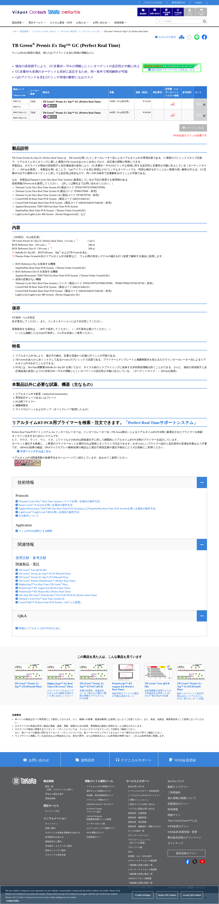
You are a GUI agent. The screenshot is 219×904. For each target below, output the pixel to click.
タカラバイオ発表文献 (55, 855)
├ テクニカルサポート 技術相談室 (143, 791)
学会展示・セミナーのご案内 (58, 846)
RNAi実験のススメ (95, 832)
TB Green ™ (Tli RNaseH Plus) (43, 577)
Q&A (22, 616)
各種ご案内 (50, 828)
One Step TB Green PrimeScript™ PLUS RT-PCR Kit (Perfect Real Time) (58, 595)
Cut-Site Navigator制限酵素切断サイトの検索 (99, 817)
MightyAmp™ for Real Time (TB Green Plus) (43, 584)
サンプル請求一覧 (136, 831)
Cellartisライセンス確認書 (139, 878)
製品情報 (17, 22)
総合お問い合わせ (136, 786)
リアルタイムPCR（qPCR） (44, 31)
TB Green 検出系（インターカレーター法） (81, 31)
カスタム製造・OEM (61, 22)
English (198, 2)
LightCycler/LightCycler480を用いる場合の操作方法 (49, 512)
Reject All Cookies (167, 898)
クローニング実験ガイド (98, 800)
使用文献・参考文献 (31, 558)
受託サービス (36, 22)
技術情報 (119, 22)
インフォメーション (55, 818)
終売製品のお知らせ (54, 837)
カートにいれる (195, 127)
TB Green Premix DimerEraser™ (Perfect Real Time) (47, 580)
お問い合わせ (100, 22)
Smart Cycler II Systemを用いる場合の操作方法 (46, 505)
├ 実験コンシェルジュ (138, 800)
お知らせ (81, 22)
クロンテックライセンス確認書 (142, 869)
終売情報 (173, 809)
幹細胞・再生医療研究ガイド (100, 795)
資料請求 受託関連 (137, 822)
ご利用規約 (174, 792)
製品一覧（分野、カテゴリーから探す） (59, 788)
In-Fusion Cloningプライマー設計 (94, 810)
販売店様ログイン (186, 853)
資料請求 (87, 760)
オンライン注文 (52, 811)
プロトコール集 (135, 847)
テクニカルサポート (136, 760)
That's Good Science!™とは (182, 820)
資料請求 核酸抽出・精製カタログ (144, 826)
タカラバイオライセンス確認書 (142, 860)
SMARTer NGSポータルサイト (100, 804)
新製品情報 (50, 798)
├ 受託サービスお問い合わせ (141, 804)
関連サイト (174, 815)
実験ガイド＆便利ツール (99, 781)
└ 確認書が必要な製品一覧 (140, 865)
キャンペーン (51, 824)
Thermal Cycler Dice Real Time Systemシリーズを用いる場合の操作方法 (59, 501)
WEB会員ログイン (178, 826)
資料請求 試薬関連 (137, 813)
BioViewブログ (176, 781)
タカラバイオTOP (153, 2)
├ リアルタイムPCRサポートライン (144, 795)
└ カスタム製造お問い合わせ (141, 808)
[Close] (213, 898)
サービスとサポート (137, 781)
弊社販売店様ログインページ (184, 837)
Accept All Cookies (192, 898)
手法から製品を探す (54, 794)
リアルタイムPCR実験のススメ (101, 786)
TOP (14, 31)
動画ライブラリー (178, 786)
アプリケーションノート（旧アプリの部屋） (139, 841)
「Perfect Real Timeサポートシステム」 (161, 422)
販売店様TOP (178, 2)
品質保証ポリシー (178, 803)
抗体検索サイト (94, 837)
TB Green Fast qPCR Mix (33, 570)
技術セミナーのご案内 (55, 850)
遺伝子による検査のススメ (99, 791)
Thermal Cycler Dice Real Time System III (42, 598)
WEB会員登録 (185, 760)
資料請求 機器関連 (137, 817)
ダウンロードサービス (138, 835)
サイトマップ (175, 843)
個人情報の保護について (182, 798)
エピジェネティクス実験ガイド (101, 828)
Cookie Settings (142, 898)
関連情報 (26, 544)
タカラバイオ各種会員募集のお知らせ (62, 832)
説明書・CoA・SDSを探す (140, 856)
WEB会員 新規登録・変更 (182, 832)
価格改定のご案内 (53, 841)
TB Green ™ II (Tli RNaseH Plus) (45, 573)
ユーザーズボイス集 (96, 824)
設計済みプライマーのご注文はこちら (171, 67)
